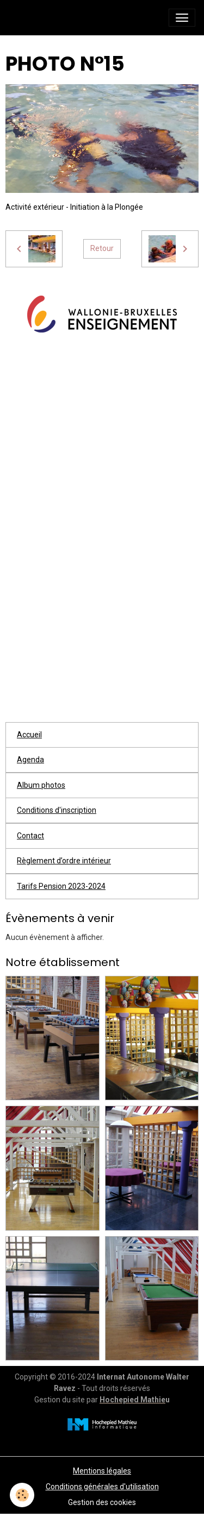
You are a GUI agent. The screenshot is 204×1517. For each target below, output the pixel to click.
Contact (30, 835)
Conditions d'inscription (56, 810)
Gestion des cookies (102, 1502)
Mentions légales (102, 1470)
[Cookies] (22, 1495)
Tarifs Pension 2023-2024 (61, 886)
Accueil (29, 734)
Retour (102, 248)
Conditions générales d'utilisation (102, 1486)
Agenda (30, 759)
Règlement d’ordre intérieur (64, 860)
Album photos (41, 785)
